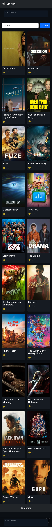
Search (45, 25)
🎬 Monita (9, 4)
